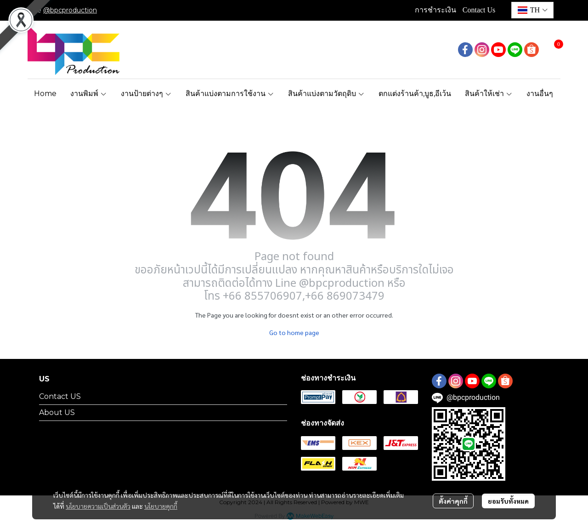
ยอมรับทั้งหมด (508, 501)
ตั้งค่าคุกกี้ (453, 501)
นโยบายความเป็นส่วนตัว (98, 506)
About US (57, 412)
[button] (532, 10)
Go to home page (294, 332)
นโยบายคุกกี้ (160, 506)
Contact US (60, 396)
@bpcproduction (70, 10)
